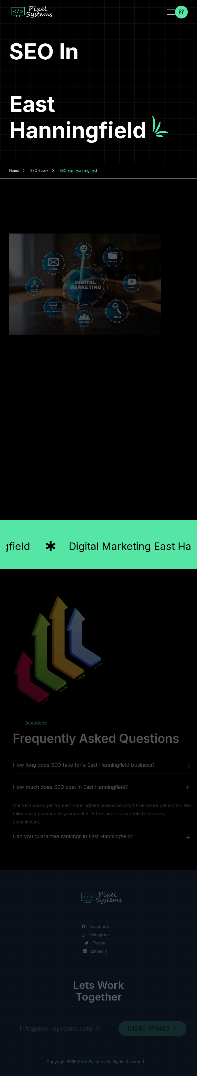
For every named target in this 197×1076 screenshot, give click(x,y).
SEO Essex (39, 170)
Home (14, 170)
